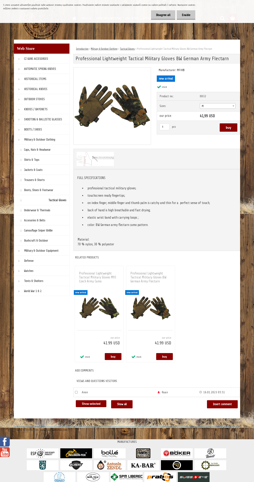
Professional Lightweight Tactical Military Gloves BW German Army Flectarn (148, 277)
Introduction (82, 48)
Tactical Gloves (127, 48)
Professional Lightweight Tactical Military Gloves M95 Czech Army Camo (97, 277)
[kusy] (164, 126)
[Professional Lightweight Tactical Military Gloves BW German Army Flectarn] (112, 69)
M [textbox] (203, 106)
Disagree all (163, 15)
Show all (122, 404)
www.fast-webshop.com (53, 429)
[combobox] (217, 106)
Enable (186, 15)
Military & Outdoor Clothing (104, 48)
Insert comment (222, 404)
